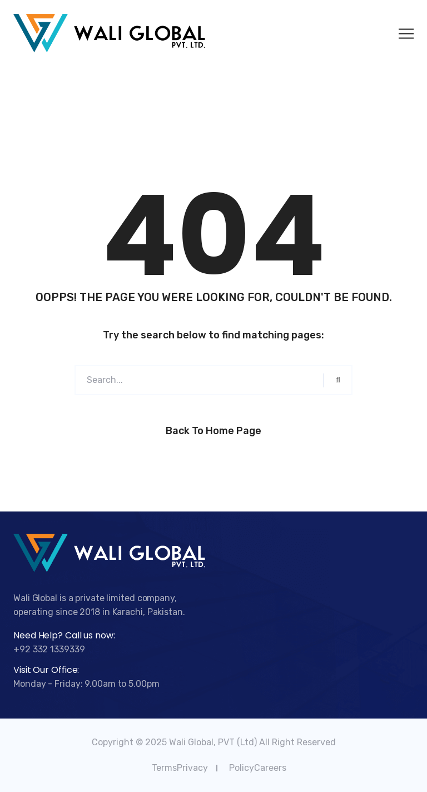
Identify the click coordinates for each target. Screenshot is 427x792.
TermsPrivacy (180, 768)
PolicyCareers (257, 768)
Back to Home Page (213, 431)
